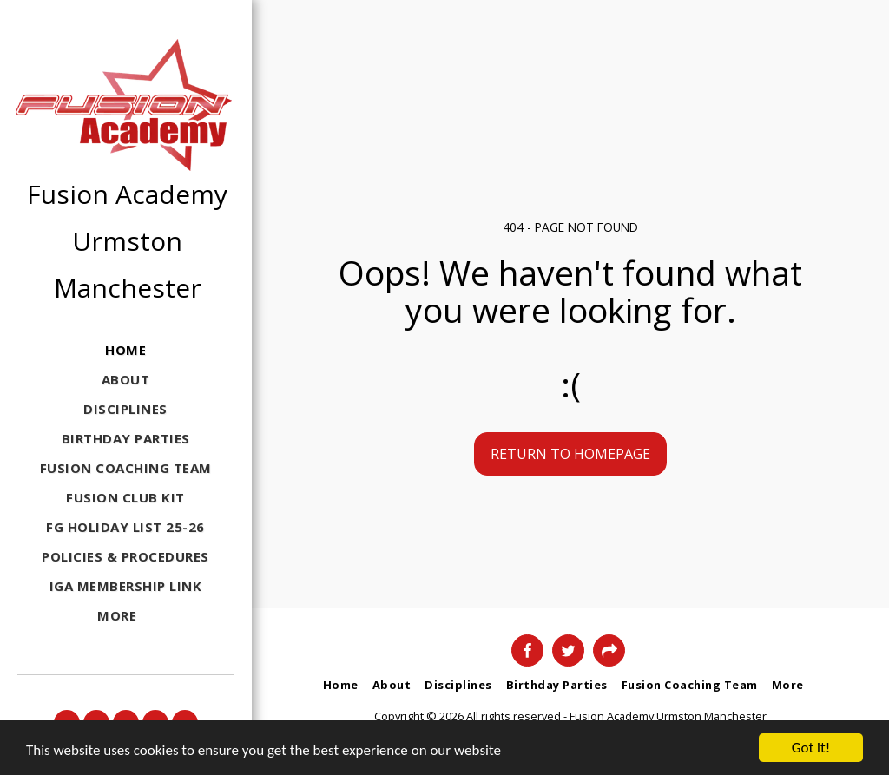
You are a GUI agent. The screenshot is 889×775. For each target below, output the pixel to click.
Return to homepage (570, 453)
